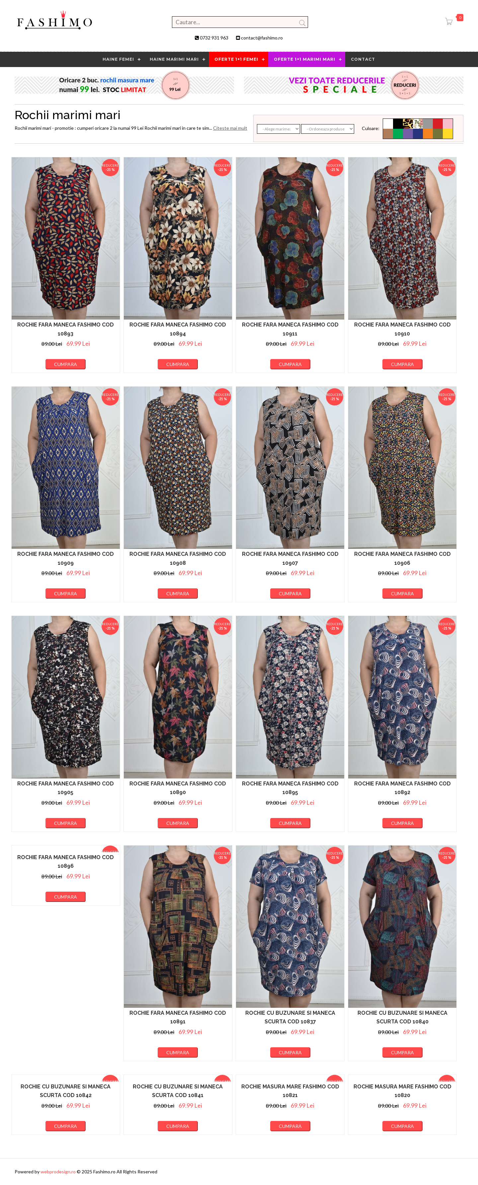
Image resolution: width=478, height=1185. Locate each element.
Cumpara (65, 364)
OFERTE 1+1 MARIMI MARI (304, 59)
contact (363, 59)
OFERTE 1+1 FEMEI (236, 59)
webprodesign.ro (58, 1171)
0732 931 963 (214, 37)
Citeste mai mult (230, 128)
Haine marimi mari (174, 59)
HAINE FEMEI (118, 59)
